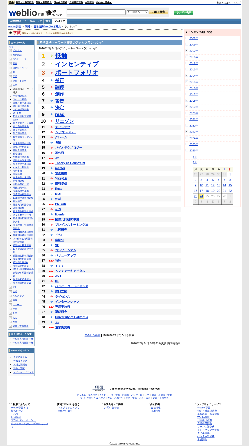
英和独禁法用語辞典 (23, 232)
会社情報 (156, 407)
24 (201, 196)
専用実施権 (62, 306)
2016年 (193, 88)
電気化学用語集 (21, 147)
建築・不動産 (19, 80)
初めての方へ (224, 2)
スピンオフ (62, 127)
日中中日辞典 (60, 2)
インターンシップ (67, 301)
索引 (47, 21)
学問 (27, 26)
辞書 (11, 2)
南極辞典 (17, 174)
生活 (15, 291)
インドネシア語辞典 (208, 429)
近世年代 (17, 201)
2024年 (193, 138)
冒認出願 (61, 173)
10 (201, 185)
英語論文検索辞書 (22, 245)
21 (224, 190)
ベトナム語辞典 (206, 436)
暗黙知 (59, 240)
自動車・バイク (20, 67)
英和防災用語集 (21, 266)
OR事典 (17, 113)
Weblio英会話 (20, 361)
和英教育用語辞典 (22, 283)
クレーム (61, 137)
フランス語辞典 (206, 426)
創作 (59, 93)
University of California (71, 317)
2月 (195, 162)
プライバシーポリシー (23, 420)
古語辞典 (89, 2)
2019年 (193, 106)
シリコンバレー (65, 132)
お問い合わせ (111, 407)
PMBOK (60, 204)
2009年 (193, 44)
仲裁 (58, 199)
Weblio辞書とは (19, 407)
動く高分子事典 (21, 126)
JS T (58, 276)
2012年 (193, 63)
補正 (59, 80)
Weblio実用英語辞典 (22, 342)
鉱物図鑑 (17, 153)
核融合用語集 (20, 150)
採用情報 (156, 410)
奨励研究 (61, 311)
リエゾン (64, 121)
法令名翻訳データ (22, 215)
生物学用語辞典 (21, 157)
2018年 (193, 100)
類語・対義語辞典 (25, 2)
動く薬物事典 (20, 133)
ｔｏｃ (59, 265)
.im (57, 158)
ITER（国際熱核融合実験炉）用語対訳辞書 (23, 272)
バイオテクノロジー (68, 147)
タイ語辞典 (203, 433)
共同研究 (61, 229)
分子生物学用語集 (22, 164)
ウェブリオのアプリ (69, 407)
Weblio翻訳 (203, 417)
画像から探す (65, 410)
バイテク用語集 (21, 167)
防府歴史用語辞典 (22, 194)
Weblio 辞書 (14, 26)
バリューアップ (65, 255)
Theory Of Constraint (70, 163)
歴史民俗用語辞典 (22, 204)
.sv (57, 322)
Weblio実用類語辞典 (22, 338)
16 (195, 190)
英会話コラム (20, 357)
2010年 (193, 50)
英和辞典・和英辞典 (208, 414)
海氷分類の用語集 (22, 177)
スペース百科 (20, 99)
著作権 (59, 152)
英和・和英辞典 (44, 2)
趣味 (15, 300)
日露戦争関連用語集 (23, 198)
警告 (59, 100)
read (60, 114)
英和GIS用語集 (20, 262)
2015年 (193, 81)
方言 (15, 322)
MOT (58, 193)
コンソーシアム (65, 250)
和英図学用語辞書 (22, 259)
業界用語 (17, 54)
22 (230, 190)
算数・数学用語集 (22, 102)
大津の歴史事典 (21, 191)
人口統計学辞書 (21, 109)
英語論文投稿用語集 (23, 255)
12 (213, 185)
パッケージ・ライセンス (71, 286)
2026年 (193, 150)
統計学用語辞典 (21, 106)
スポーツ (17, 304)
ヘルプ (237, 2)
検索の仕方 (17, 410)
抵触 (61, 55)
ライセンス (62, 296)
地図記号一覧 (20, 187)
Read (58, 188)
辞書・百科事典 (20, 326)
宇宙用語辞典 (20, 96)
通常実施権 (62, 327)
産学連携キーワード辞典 (47, 26)
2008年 (193, 38)
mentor (60, 168)
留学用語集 (18, 208)
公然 (58, 209)
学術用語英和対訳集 (23, 235)
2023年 (193, 131)
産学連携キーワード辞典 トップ (25, 21)
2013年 (193, 69)
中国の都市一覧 (21, 184)
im (57, 281)
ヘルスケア (18, 296)
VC (57, 245)
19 (213, 190)
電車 (15, 63)
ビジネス (17, 50)
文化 (15, 287)
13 (218, 185)
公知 (58, 235)
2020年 (193, 113)
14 (224, 185)
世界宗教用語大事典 (23, 211)
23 (195, 196)
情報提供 (61, 183)
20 (218, 190)
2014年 (193, 75)
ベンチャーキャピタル (70, 270)
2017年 (193, 94)
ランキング (59, 21)
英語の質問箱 (20, 364)
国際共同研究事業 (67, 219)
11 (207, 185)
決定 (59, 107)
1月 (195, 157)
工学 (15, 76)
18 (207, 190)
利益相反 (61, 178)
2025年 (193, 144)
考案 (58, 142)
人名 (15, 317)
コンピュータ (19, 59)
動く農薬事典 (20, 130)
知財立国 (61, 291)
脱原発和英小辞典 (22, 279)
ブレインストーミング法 (71, 224)
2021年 (193, 119)
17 (201, 190)
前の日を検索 (92, 335)
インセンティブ (77, 64)
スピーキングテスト (23, 372)
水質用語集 (18, 181)
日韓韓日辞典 (76, 2)
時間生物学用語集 (22, 160)
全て (11, 47)
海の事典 (17, 170)
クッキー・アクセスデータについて (29, 425)
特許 (58, 260)
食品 (15, 313)
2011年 (193, 57)
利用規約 (16, 417)
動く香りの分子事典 (23, 123)
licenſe (59, 214)
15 (230, 185)
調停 (59, 87)
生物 (15, 309)
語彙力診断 (19, 368)
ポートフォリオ (76, 72)
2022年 (193, 125)
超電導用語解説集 (22, 143)
